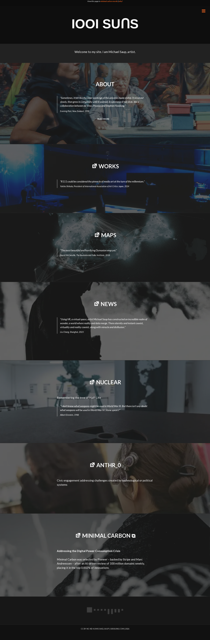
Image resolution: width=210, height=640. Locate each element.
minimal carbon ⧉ (108, 535)
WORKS (109, 166)
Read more (104, 119)
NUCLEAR (108, 382)
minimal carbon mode (109, 1)
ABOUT (105, 84)
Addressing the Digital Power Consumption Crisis (88, 551)
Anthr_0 (108, 465)
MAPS (108, 235)
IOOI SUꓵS (105, 24)
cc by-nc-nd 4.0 (88, 629)
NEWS (109, 304)
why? (121, 1)
